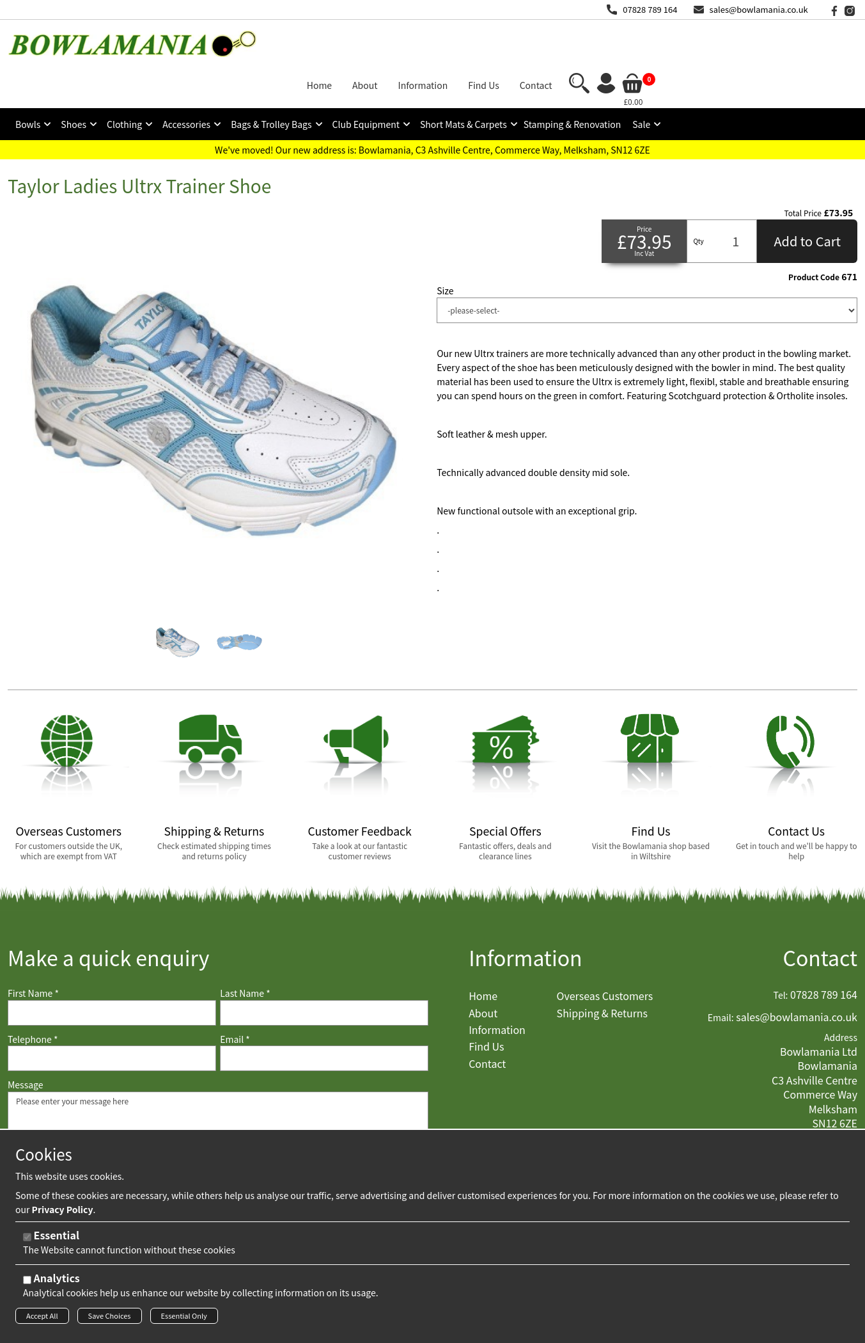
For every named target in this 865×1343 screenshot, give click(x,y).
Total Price (803, 170)
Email (235, 996)
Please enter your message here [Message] (218, 1113)
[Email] (324, 1016)
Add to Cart (807, 198)
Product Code (813, 234)
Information (525, 915)
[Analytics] (27, 1284)
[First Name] (112, 970)
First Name (33, 951)
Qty (698, 198)
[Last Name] (324, 970)
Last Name (245, 951)
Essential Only (184, 1319)
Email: (721, 975)
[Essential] (27, 1241)
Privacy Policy (62, 1213)
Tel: (781, 953)
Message (25, 1043)
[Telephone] (112, 1016)
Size (445, 248)
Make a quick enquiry (108, 915)
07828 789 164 (650, 9)
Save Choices (109, 1319)
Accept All (42, 1319)
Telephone (33, 996)
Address (840, 995)
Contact (820, 915)
